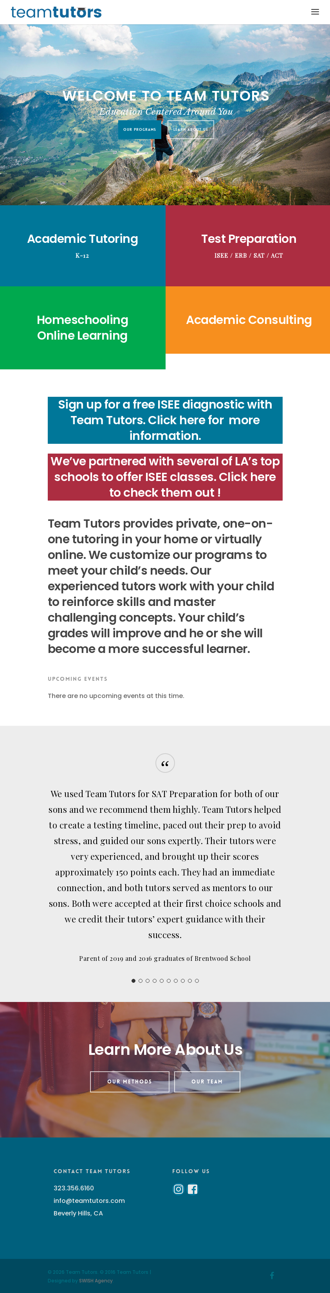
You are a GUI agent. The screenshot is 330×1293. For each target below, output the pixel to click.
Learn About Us (190, 129)
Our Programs (139, 129)
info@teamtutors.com (89, 1200)
